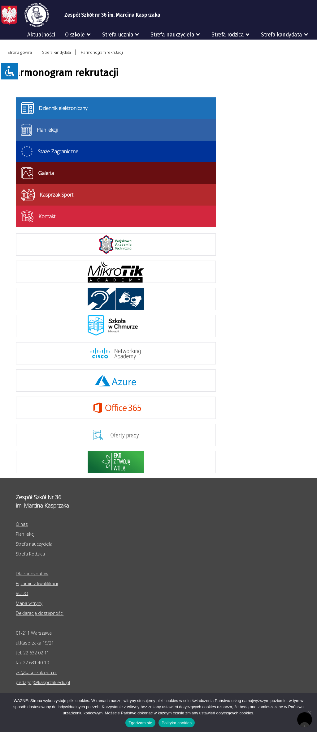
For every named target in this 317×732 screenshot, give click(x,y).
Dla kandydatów (32, 574)
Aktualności (41, 35)
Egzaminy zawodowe (256, 48)
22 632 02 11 (36, 653)
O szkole (75, 35)
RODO (305, 48)
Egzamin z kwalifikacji (37, 583)
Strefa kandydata (281, 35)
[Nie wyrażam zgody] (309, 712)
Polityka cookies (177, 723)
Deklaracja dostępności (39, 613)
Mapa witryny (29, 603)
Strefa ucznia (117, 35)
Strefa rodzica (227, 35)
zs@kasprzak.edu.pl (36, 672)
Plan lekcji (25, 534)
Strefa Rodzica (30, 554)
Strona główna (19, 52)
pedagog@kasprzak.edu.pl (43, 682)
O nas (22, 524)
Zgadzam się (140, 723)
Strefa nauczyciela (172, 35)
